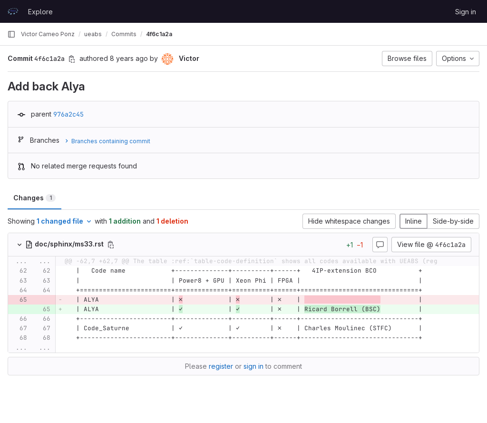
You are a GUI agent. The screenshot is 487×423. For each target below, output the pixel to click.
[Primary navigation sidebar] (11, 34)
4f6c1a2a (159, 34)
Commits (123, 34)
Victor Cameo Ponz (48, 34)
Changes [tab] (34, 198)
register (221, 366)
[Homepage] (12, 11)
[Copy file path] (111, 244)
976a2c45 (68, 114)
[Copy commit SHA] (72, 59)
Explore (40, 12)
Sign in (465, 12)
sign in (253, 366)
